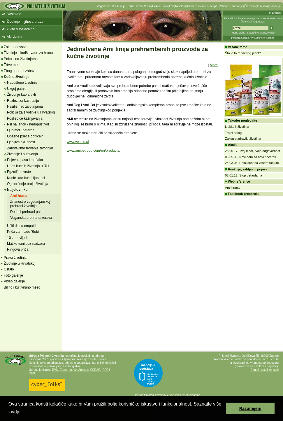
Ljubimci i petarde (20, 130)
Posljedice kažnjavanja (24, 118)
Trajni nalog (233, 132)
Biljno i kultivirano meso (22, 287)
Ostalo (9, 269)
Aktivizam (14, 37)
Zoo (165, 6)
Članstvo (250, 6)
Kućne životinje (196, 6)
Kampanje (236, 6)
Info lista (262, 6)
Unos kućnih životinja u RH (28, 166)
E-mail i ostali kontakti (264, 369)
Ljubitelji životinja (237, 126)
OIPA (32, 373)
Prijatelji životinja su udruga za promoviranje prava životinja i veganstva (253, 20)
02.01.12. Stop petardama (243, 175)
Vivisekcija (119, 6)
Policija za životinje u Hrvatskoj (31, 112)
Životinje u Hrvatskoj (19, 263)
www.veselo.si (78, 142)
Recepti (212, 6)
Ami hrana (18, 196)
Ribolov (180, 6)
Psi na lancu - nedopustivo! (28, 124)
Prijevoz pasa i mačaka (25, 160)
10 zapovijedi (17, 238)
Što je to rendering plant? (243, 53)
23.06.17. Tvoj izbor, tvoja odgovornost (252, 151)
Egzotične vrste (19, 172)
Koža (139, 6)
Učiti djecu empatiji (21, 226)
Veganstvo (103, 6)
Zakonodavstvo (15, 47)
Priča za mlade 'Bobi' (23, 232)
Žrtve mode (13, 65)
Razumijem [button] (250, 408)
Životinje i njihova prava (25, 22)
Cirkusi (156, 6)
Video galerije (14, 281)
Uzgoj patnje (17, 89)
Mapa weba (238, 32)
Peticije (223, 6)
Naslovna (14, 14)
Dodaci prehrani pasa (26, 212)
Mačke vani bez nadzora (26, 244)
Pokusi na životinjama (21, 59)
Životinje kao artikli (21, 94)
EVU (55, 369)
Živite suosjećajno (20, 29)
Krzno (130, 6)
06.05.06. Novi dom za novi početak (250, 157)
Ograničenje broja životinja (27, 184)
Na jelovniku (17, 190)
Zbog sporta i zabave (20, 71)
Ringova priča (17, 249)
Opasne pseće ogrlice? (25, 136)
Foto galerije (13, 275)
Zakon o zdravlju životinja (243, 138)
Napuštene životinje (22, 83)
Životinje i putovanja (22, 154)
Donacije (275, 6)
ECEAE (95, 369)
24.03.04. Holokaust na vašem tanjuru (252, 163)
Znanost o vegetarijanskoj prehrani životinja (30, 204)
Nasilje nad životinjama (25, 106)
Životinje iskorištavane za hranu (28, 53)
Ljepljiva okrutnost (21, 142)
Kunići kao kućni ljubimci (26, 178)
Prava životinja (15, 258)
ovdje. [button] (15, 411)
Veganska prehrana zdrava (31, 218)
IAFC (105, 369)
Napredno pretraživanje (261, 32)
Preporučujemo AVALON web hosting (253, 37)
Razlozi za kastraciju (23, 101)
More (214, 65)
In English (275, 12)
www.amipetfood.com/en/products (93, 151)
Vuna (147, 6)
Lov (171, 6)
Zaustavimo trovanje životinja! (30, 148)
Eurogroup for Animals (74, 369)
